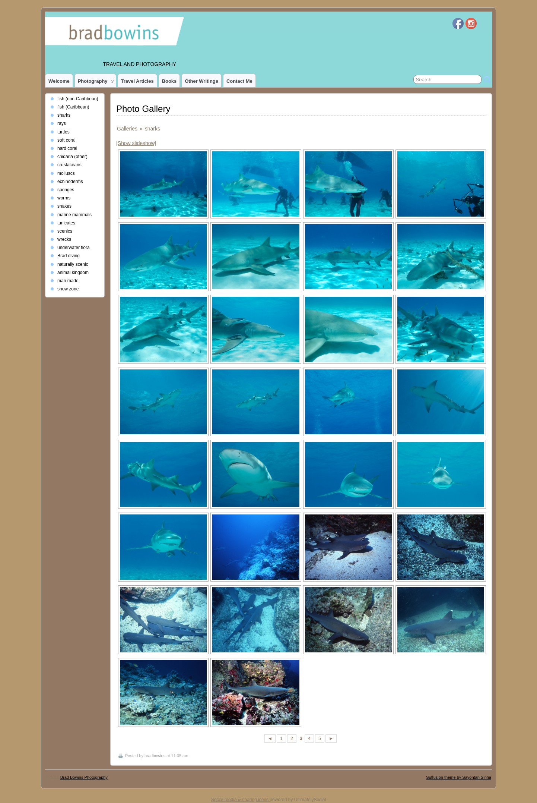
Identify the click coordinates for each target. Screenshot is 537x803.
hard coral (67, 148)
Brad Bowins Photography (84, 777)
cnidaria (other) (72, 156)
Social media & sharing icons (240, 799)
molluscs (66, 173)
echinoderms (70, 181)
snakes (64, 206)
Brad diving (68, 255)
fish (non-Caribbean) (77, 98)
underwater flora (73, 247)
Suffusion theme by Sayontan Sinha (458, 777)
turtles (63, 132)
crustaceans (69, 164)
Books (169, 81)
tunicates (66, 223)
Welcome (59, 81)
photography (96, 82)
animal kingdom (73, 272)
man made (68, 280)
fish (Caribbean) (73, 107)
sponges (65, 189)
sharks (63, 115)
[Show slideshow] (136, 143)
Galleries (127, 129)
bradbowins (154, 755)
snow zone (68, 289)
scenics (64, 231)
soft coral (66, 140)
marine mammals (74, 214)
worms (63, 198)
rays (61, 123)
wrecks (64, 239)
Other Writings (201, 81)
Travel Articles (137, 81)
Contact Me (239, 81)
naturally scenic (72, 264)
